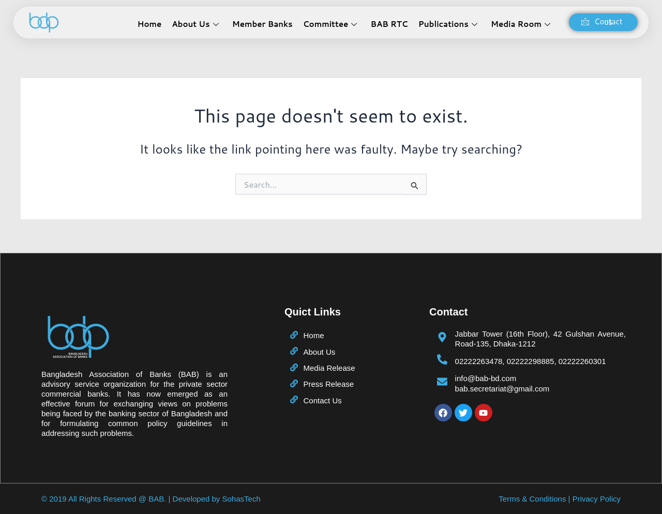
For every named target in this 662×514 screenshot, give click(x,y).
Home (150, 24)
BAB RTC (389, 24)
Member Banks (262, 24)
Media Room (520, 24)
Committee (330, 24)
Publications (447, 24)
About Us (195, 24)
